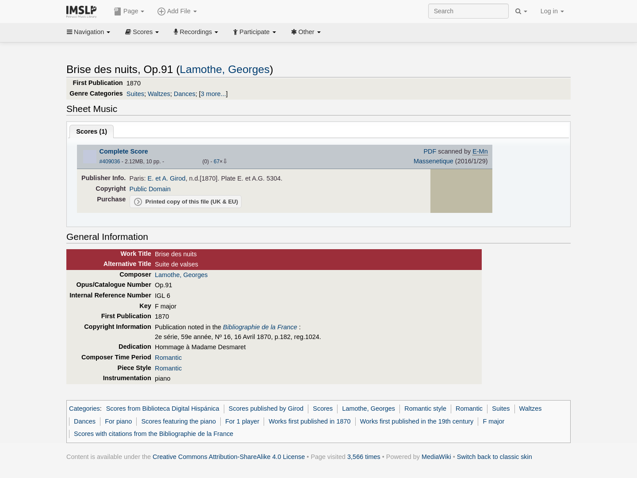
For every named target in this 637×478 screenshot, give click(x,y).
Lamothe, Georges (224, 69)
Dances (185, 93)
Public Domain (150, 189)
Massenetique (433, 161)
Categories (84, 408)
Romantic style (425, 408)
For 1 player (242, 421)
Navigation (88, 31)
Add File (176, 11)
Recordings (196, 31)
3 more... (213, 93)
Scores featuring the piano (178, 421)
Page (129, 11)
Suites (135, 93)
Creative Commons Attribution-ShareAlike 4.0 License (229, 456)
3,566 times (363, 456)
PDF (429, 151)
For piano (118, 421)
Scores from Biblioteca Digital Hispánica (162, 408)
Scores (142, 31)
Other (306, 31)
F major (493, 421)
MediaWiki (436, 456)
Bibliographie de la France (260, 327)
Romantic (168, 357)
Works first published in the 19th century (417, 421)
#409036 (110, 161)
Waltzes (159, 93)
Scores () (91, 131)
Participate (254, 31)
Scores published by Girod (266, 408)
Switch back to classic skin (494, 456)
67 (216, 161)
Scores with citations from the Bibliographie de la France (153, 433)
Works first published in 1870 (309, 421)
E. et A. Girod (167, 178)
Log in (552, 11)
